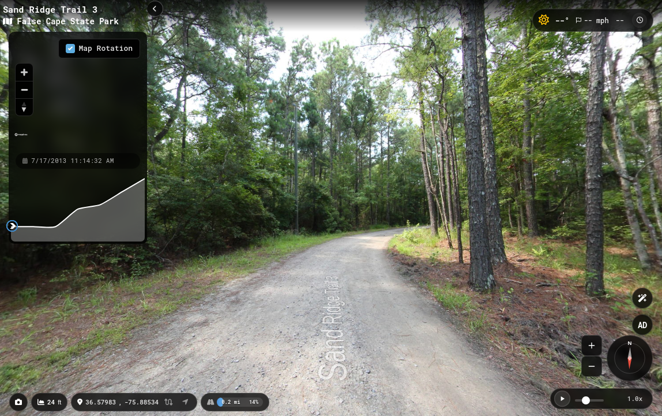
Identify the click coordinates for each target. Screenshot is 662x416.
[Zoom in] (24, 72)
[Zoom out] (24, 89)
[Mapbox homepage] (21, 139)
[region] (78, 92)
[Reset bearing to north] (24, 107)
